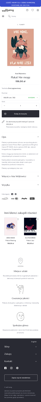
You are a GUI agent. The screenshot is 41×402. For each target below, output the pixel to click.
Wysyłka (20, 184)
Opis (20, 136)
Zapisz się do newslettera (21, 378)
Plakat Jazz (30, 240)
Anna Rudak (10, 238)
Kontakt (8, 361)
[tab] (20, 137)
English (34, 342)
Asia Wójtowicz (20, 74)
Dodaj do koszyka (15, 113)
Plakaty (20, 24)
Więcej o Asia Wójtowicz (20, 176)
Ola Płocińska (30, 238)
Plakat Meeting (10, 240)
